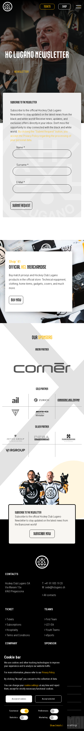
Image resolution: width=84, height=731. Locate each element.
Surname (22, 165)
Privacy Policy (48, 672)
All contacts (49, 595)
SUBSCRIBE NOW (42, 534)
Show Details (56, 725)
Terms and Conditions (17, 635)
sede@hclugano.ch (55, 587)
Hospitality (11, 629)
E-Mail (20, 182)
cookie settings (31, 685)
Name (20, 147)
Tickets (47, 6)
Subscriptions (13, 624)
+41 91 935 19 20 (54, 583)
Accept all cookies (19, 699)
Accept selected (48, 699)
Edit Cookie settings (67, 725)
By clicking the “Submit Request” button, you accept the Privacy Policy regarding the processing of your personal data (40, 136)
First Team (50, 619)
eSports (49, 635)
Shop (64, 6)
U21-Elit (49, 624)
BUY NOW (16, 300)
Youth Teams (52, 629)
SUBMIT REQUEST (21, 205)
